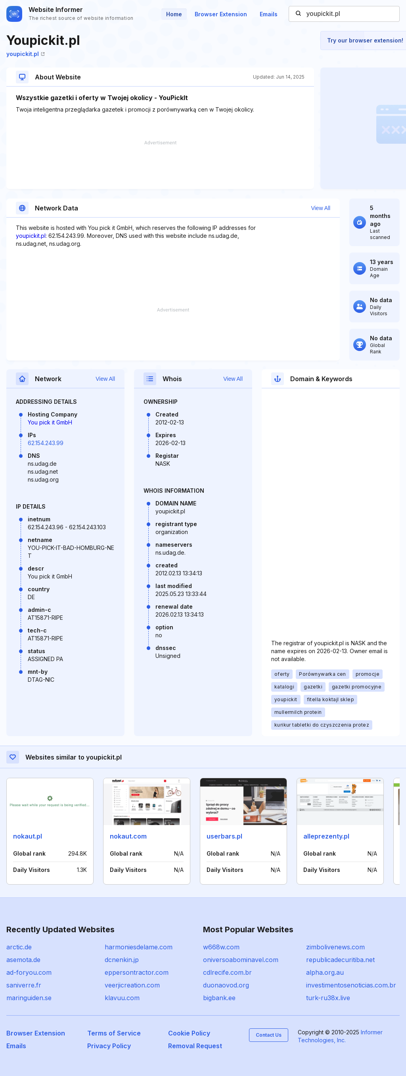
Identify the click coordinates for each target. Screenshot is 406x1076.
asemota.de (23, 960)
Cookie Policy (189, 1033)
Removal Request (195, 1046)
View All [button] (320, 208)
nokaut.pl (27, 836)
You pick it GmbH (50, 422)
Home (174, 14)
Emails (269, 14)
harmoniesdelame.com (138, 947)
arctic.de (19, 947)
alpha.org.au (325, 972)
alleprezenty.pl (326, 836)
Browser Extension (221, 14)
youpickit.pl (25, 53)
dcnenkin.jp (122, 960)
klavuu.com (122, 998)
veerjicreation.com (132, 985)
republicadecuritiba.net (340, 960)
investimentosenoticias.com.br (351, 985)
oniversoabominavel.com (240, 960)
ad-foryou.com (29, 972)
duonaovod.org (226, 985)
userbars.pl (224, 836)
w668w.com (221, 947)
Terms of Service (114, 1033)
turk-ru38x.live (328, 998)
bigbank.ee (219, 998)
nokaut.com (128, 836)
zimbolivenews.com (335, 947)
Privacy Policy (109, 1046)
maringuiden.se (29, 998)
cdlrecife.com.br (227, 972)
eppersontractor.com (137, 972)
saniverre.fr (23, 985)
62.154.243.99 (45, 443)
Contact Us (269, 1035)
